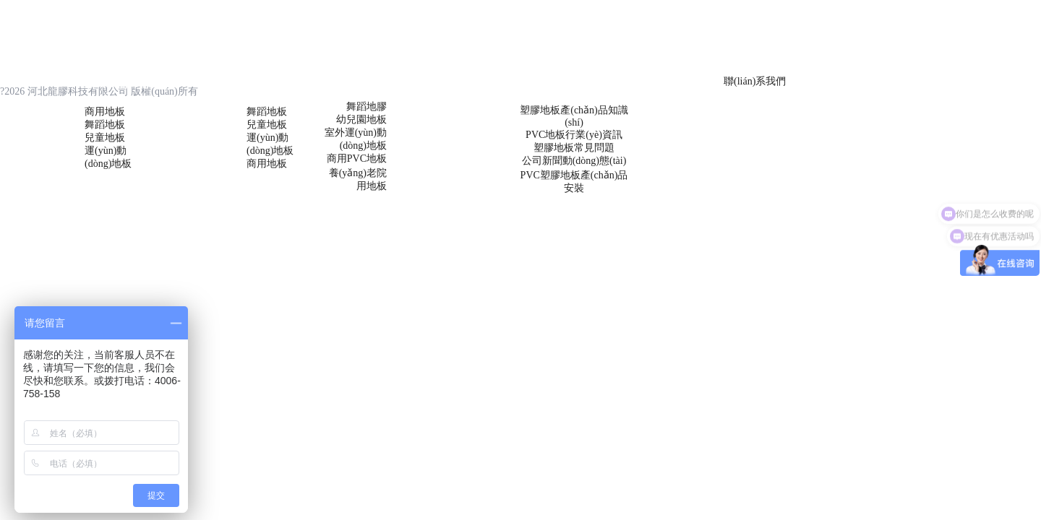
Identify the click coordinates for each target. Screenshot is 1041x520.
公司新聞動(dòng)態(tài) (574, 160)
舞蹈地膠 (366, 106)
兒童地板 (105, 137)
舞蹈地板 (105, 124)
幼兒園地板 (361, 119)
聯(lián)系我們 (755, 81)
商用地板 (105, 111)
